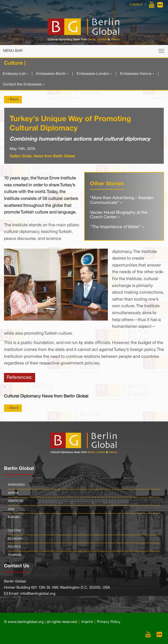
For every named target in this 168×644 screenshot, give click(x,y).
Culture (14, 530)
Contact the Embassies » (23, 84)
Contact (136, 4)
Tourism (14, 555)
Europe (14, 517)
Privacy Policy (108, 622)
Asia (11, 509)
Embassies (16, 484)
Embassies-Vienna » (137, 74)
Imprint (87, 622)
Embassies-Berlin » (52, 74)
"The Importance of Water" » (117, 227)
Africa (13, 493)
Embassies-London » (94, 74)
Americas (15, 501)
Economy (15, 539)
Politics (14, 546)
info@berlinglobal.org (37, 594)
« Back (13, 99)
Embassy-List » (15, 74)
